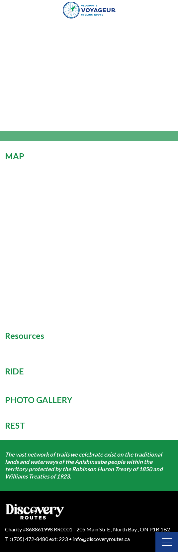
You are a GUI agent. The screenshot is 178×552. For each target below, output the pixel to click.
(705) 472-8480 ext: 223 (40, 539)
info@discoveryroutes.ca (101, 539)
